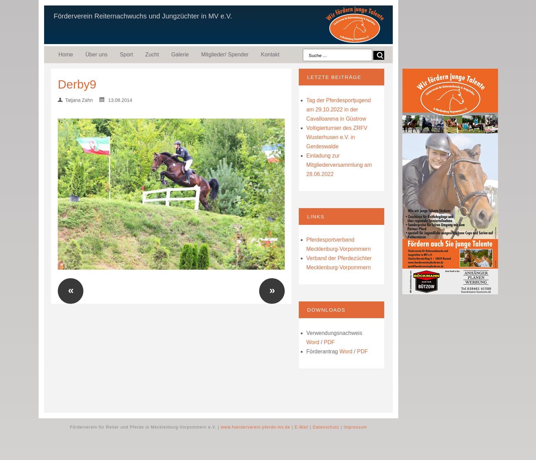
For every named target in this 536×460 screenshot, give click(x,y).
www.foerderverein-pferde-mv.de (255, 427)
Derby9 (77, 84)
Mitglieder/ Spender (225, 54)
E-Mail (301, 427)
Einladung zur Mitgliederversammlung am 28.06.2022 (339, 165)
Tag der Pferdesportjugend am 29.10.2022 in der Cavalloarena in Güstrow (338, 109)
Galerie (180, 54)
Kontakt (270, 54)
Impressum (355, 427)
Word (312, 342)
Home (65, 54)
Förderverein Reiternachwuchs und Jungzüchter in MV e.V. (143, 16)
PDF (329, 342)
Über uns (96, 54)
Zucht (152, 54)
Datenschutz (326, 427)
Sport (126, 54)
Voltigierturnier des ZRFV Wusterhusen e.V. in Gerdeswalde (336, 137)
